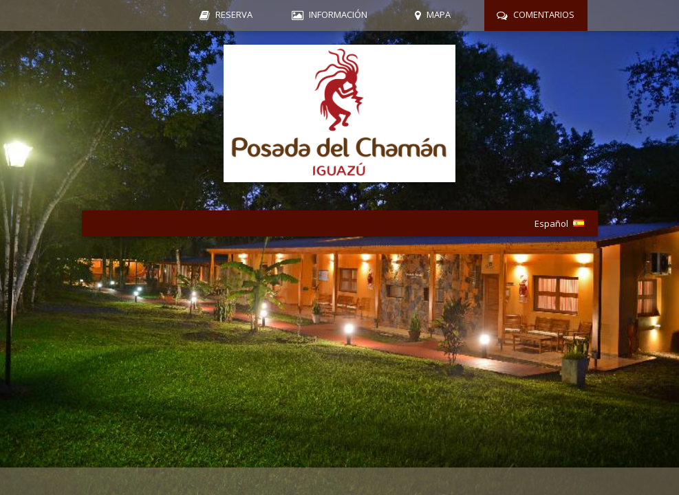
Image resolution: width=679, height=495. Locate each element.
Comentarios (543, 14)
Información (338, 14)
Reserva (233, 14)
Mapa (439, 14)
